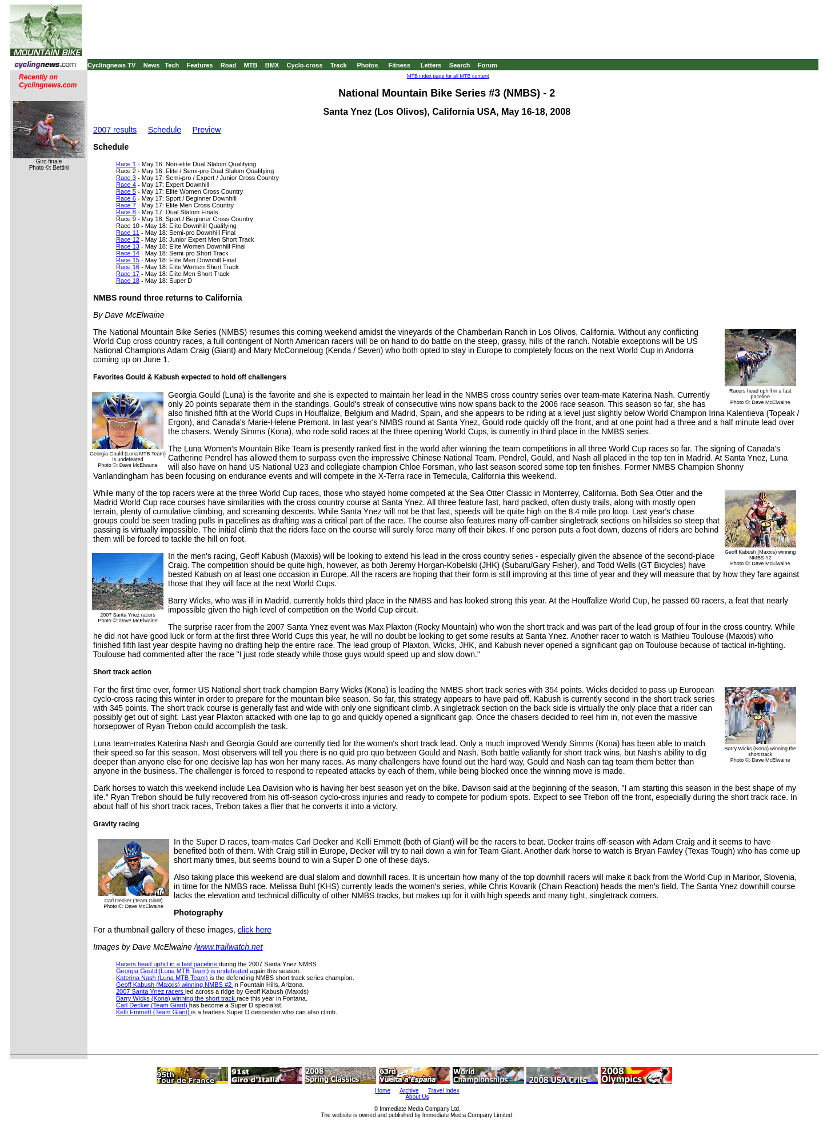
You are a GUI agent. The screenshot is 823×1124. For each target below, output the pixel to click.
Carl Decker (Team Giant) (152, 1005)
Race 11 (127, 232)
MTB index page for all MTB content (448, 76)
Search (459, 65)
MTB (251, 65)
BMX (272, 65)
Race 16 (127, 266)
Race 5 (126, 191)
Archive (408, 1090)
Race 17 (127, 273)
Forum (487, 65)
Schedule (164, 129)
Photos (367, 65)
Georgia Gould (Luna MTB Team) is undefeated (183, 970)
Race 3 (126, 177)
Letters (431, 65)
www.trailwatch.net (230, 946)
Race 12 (127, 239)
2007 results (115, 129)
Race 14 (127, 253)
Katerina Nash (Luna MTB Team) (163, 977)
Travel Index (444, 1090)
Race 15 (127, 260)
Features (200, 65)
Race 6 (126, 198)
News (151, 65)
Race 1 (126, 164)
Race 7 (126, 205)
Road (229, 65)
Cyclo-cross (305, 65)
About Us (417, 1097)
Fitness (399, 65)
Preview (207, 129)
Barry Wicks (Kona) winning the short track (176, 998)
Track (338, 65)
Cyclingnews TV (111, 65)
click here (254, 929)
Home (382, 1090)
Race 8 (126, 212)
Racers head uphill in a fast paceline (167, 964)
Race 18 (127, 280)
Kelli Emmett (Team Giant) (153, 1012)
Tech (172, 65)
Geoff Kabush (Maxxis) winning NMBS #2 (174, 984)
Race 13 (127, 246)
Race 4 (126, 184)
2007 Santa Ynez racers (150, 991)
